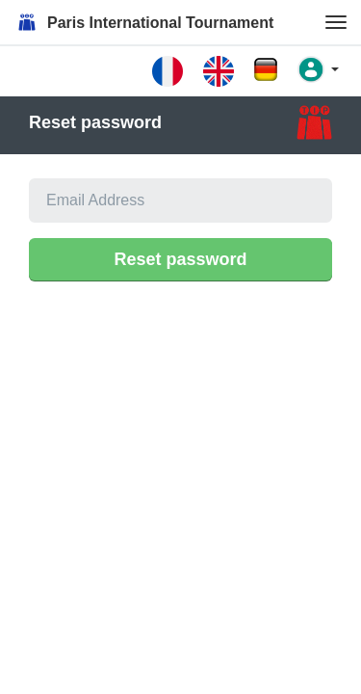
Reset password (180, 259)
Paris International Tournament (143, 22)
